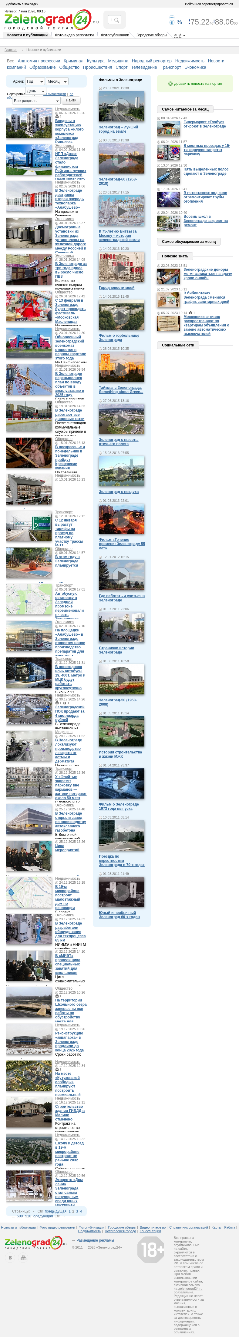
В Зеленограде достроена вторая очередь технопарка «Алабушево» (69, 199)
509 (20, 1216)
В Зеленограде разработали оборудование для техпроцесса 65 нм (70, 931)
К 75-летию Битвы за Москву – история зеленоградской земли (119, 235)
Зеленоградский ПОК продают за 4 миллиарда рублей (70, 713)
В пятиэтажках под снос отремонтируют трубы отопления (205, 197)
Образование (42, 67)
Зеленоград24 (109, 1247)
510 (28, 1216)
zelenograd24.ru (190, 1288)
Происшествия (97, 67)
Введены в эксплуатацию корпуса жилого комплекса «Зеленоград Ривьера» (69, 131)
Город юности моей (116, 288)
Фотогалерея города (120, 1231)
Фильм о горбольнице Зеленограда (119, 337)
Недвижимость (189, 60)
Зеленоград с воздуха (119, 492)
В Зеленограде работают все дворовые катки (69, 414)
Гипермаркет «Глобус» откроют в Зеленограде (204, 124)
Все (10, 60)
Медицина (118, 60)
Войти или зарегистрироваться (209, 4)
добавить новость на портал (198, 83)
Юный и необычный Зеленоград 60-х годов (119, 915)
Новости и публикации (27, 35)
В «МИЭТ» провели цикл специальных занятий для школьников (67, 964)
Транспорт (171, 67)
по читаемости (54, 94)
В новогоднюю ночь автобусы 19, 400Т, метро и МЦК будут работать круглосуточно (70, 677)
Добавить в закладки (22, 4)
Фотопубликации (115, 35)
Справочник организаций (188, 1227)
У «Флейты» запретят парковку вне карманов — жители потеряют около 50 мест (71, 787)
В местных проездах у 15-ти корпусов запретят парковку (206, 150)
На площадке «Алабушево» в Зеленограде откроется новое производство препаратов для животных (70, 643)
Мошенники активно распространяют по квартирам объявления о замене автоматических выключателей (206, 325)
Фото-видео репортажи (74, 35)
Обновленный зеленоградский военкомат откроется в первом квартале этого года (70, 347)
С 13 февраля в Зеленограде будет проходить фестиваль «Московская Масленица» (70, 311)
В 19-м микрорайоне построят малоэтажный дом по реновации (67, 897)
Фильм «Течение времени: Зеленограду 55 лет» (122, 544)
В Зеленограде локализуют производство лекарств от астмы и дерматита (68, 750)
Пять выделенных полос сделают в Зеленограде (206, 171)
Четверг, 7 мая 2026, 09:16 (25, 11)
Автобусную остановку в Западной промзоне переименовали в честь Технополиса (69, 606)
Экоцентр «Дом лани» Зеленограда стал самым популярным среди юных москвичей (69, 1192)
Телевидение (144, 67)
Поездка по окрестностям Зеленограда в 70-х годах (122, 860)
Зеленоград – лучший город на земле (118, 129)
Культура (96, 60)
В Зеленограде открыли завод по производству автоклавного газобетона (70, 821)
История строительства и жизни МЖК (120, 754)
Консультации (150, 1231)
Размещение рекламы (95, 1240)
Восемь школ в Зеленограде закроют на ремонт (205, 220)
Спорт (121, 67)
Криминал (73, 60)
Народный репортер (152, 60)
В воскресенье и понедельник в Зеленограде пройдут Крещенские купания (70, 457)
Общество (69, 67)
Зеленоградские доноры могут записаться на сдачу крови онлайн (207, 273)
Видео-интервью (153, 1227)
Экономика (195, 67)
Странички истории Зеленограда (116, 650)
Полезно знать (175, 256)
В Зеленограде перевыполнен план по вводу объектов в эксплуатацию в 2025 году (69, 384)
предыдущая (55, 1211)
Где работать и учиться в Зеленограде (122, 598)
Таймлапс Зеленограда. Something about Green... (121, 390)
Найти (71, 100)
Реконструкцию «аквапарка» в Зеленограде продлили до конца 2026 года (69, 1041)
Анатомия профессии (39, 60)
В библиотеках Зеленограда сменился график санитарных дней (206, 297)
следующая (43, 1216)
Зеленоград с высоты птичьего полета (118, 442)
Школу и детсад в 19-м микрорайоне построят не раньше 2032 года (69, 1154)
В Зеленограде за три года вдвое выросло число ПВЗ (71, 270)
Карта (216, 1227)
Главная (11, 49)
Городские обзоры (151, 35)
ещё (177, 35)
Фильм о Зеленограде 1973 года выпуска (119, 806)
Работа (229, 1227)
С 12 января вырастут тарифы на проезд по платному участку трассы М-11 (69, 533)
